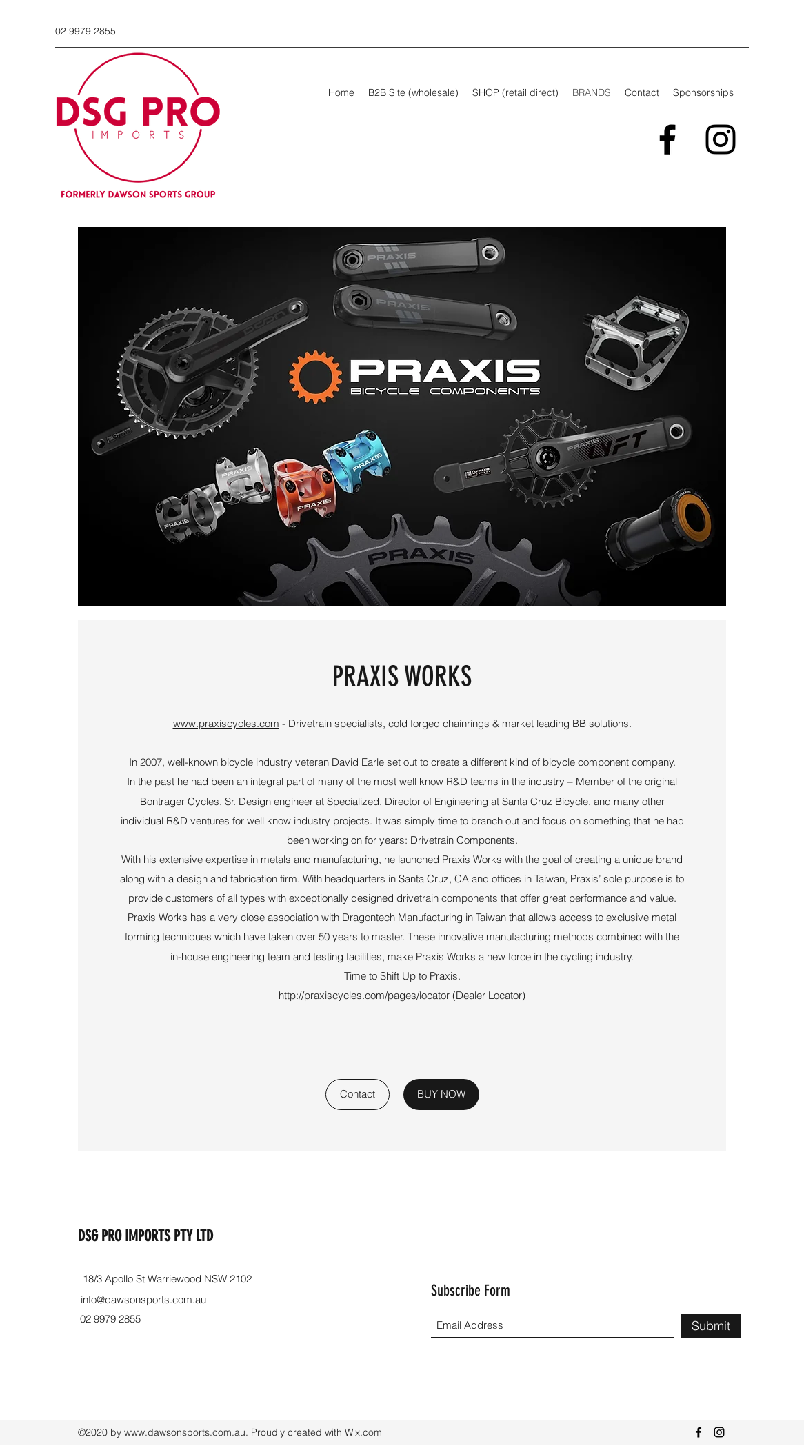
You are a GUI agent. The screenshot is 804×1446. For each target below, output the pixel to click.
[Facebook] (667, 139)
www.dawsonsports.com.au (184, 1432)
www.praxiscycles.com (226, 723)
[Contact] (357, 1094)
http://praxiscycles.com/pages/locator (364, 995)
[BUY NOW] (441, 1094)
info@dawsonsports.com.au (143, 1299)
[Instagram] (721, 139)
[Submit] (711, 1326)
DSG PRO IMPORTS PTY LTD (145, 1236)
